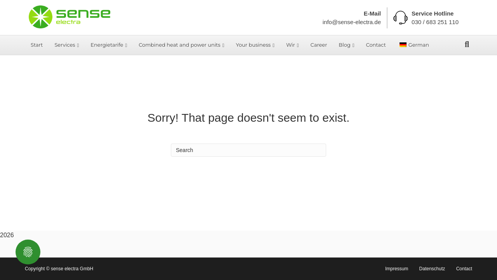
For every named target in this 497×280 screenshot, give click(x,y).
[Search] (467, 44)
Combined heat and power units (180, 45)
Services (64, 45)
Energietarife (106, 45)
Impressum (396, 268)
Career (319, 45)
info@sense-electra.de (352, 22)
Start (37, 45)
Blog (344, 45)
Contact (376, 45)
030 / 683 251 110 (435, 22)
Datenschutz (432, 268)
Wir (290, 45)
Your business (253, 45)
